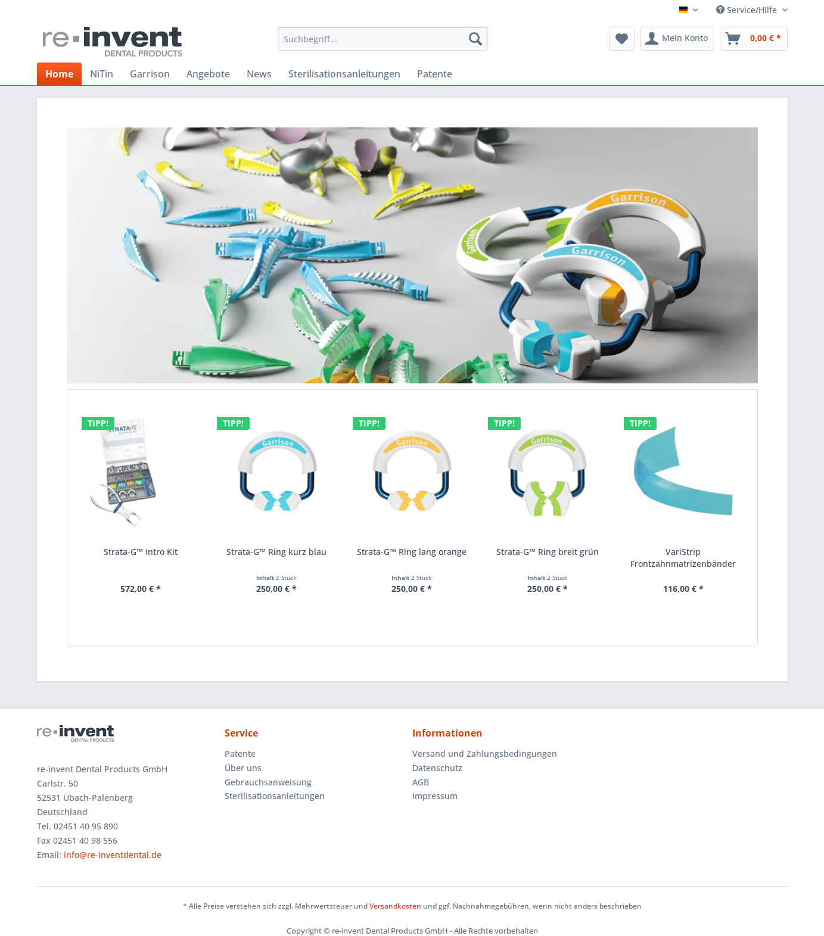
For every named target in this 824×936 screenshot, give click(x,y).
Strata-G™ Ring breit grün (547, 551)
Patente (240, 753)
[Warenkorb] (754, 39)
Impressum (435, 795)
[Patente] (435, 74)
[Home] (59, 74)
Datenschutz (437, 767)
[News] (259, 74)
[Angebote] (208, 74)
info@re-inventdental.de (112, 854)
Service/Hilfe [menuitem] (747, 9)
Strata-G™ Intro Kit (141, 551)
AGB (420, 782)
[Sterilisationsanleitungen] (344, 74)
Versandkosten (395, 906)
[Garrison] (150, 74)
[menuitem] (383, 39)
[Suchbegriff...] (383, 39)
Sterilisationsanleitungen (275, 795)
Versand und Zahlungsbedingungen (484, 753)
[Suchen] (475, 39)
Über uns (243, 767)
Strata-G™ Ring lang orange (412, 551)
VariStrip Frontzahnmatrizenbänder (683, 557)
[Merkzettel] (622, 39)
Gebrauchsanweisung (268, 782)
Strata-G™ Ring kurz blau (276, 551)
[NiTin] (102, 74)
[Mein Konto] (677, 39)
